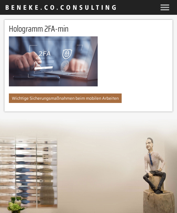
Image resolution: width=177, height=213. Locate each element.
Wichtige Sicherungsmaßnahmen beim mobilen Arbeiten (65, 98)
